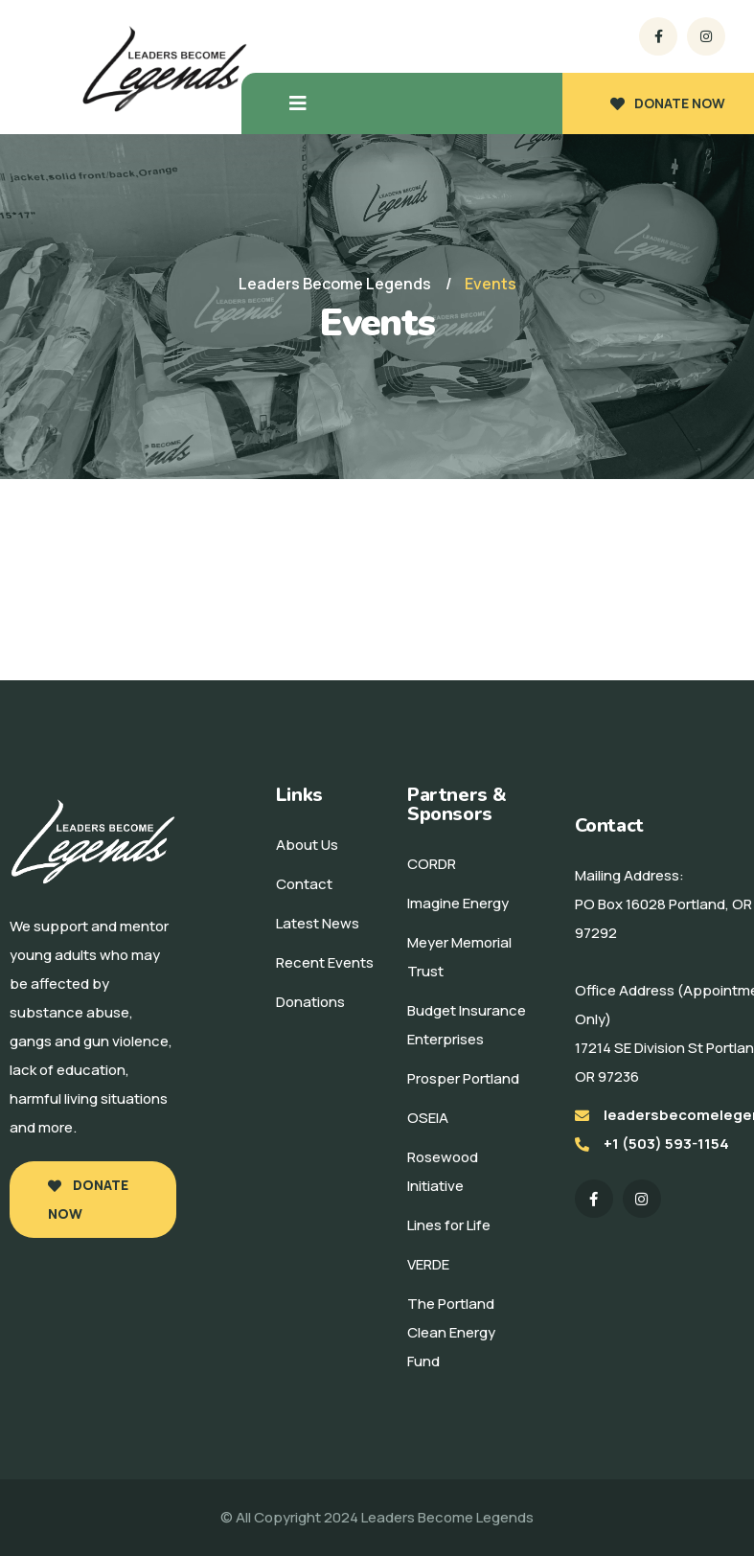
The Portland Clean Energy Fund (451, 1332)
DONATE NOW (667, 103)
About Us (307, 845)
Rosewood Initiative (442, 1171)
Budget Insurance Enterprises (466, 1024)
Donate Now (88, 1199)
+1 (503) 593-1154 (666, 1143)
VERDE (428, 1264)
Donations (310, 1002)
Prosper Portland (463, 1078)
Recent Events (325, 962)
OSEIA (427, 1118)
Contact (304, 884)
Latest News (317, 923)
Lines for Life (449, 1225)
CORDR (431, 864)
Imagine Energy (458, 903)
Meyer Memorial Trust (459, 956)
